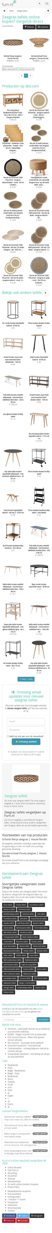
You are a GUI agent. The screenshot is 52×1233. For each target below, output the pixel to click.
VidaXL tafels (28, 951)
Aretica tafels (28, 969)
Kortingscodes (14, 1196)
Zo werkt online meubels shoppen (23, 1184)
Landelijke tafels (10, 978)
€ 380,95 (13, 110)
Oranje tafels (21, 905)
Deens (10, 1104)
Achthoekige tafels (24, 987)
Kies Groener (13, 1042)
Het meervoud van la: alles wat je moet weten (26, 1126)
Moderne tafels (26, 932)
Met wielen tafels (10, 932)
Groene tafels (25, 978)
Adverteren (12, 1205)
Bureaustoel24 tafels (12, 951)
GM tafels (23, 918)
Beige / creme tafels (27, 983)
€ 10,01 (39, 275)
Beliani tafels (9, 992)
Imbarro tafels (9, 909)
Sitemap (11, 1178)
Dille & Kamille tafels (12, 969)
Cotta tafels (8, 941)
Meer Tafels (26, 679)
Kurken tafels (37, 941)
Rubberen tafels (31, 960)
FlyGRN (11, 1034)
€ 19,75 (39, 143)
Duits (10, 1090)
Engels (10, 1095)
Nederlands (13, 1065)
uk (9, 1101)
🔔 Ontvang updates (26, 741)
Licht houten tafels (11, 964)
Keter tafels (8, 955)
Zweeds (11, 1081)
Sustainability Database (18, 1054)
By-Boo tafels (38, 923)
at (8, 1107)
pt (9, 1093)
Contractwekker (15, 1048)
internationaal (34, 1045)
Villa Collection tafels (12, 974)
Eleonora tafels (22, 941)
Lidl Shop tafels (23, 923)
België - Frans (14, 1073)
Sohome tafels (28, 914)
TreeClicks (12, 1029)
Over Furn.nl (13, 1170)
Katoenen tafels (10, 983)
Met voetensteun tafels (12, 960)
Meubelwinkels (14, 1181)
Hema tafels (41, 969)
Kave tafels (34, 955)
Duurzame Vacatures (17, 1045)
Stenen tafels (24, 946)
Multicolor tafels (29, 974)
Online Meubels (14, 1167)
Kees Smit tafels (10, 946)
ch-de (10, 1084)
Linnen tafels (40, 987)
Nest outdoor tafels (30, 937)
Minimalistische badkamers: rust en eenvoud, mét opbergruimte (26, 1143)
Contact (11, 1210)
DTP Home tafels (40, 978)
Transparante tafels (11, 937)
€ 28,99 (39, 210)
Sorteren (43, 27)
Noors (10, 1079)
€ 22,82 (13, 143)
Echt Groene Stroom (17, 1037)
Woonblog (12, 1173)
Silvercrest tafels (39, 946)
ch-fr (10, 1087)
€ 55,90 (39, 177)
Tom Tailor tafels (41, 928)
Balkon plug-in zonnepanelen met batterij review (26, 1135)
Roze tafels (8, 905)
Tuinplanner (13, 1202)
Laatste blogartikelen (15, 1111)
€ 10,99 (39, 110)
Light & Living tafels (28, 964)
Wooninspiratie (14, 1208)
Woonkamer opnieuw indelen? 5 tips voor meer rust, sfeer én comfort (26, 1118)
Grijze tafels (8, 928)
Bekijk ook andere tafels (25, 292)
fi (8, 1098)
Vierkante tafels (24, 909)
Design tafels (9, 987)
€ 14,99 (13, 210)
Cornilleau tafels (10, 918)
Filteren (29, 27)
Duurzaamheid (14, 1194)
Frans (10, 1068)
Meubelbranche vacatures (19, 1191)
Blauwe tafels (42, 951)
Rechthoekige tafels (11, 914)
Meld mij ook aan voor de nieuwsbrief (25, 736)
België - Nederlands (16, 1070)
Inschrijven (43, 1019)
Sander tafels (9, 923)
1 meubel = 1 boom (17, 1199)
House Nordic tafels (39, 918)
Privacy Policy (13, 1187)
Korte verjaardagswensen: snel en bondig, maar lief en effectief (26, 1152)
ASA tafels (41, 914)
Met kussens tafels (24, 928)
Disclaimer (12, 1175)
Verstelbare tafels (36, 905)
